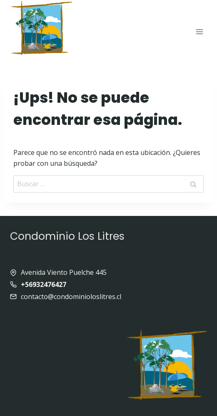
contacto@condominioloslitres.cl (71, 296)
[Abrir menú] (199, 31)
